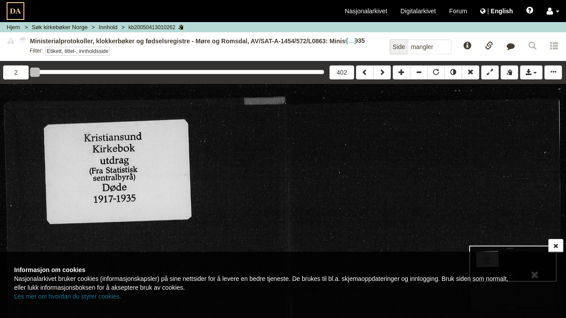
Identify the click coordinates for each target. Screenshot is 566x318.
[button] (553, 11)
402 (342, 72)
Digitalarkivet (418, 11)
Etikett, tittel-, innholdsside (77, 51)
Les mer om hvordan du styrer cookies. (67, 296)
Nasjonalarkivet (366, 11)
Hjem (13, 27)
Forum (458, 11)
